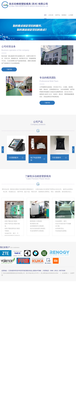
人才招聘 (70, 15)
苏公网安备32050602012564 (49, 273)
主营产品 (57, 15)
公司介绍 (50, 15)
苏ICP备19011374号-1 (33, 273)
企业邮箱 (64, 273)
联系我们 (64, 15)
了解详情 (9, 69)
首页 (45, 15)
